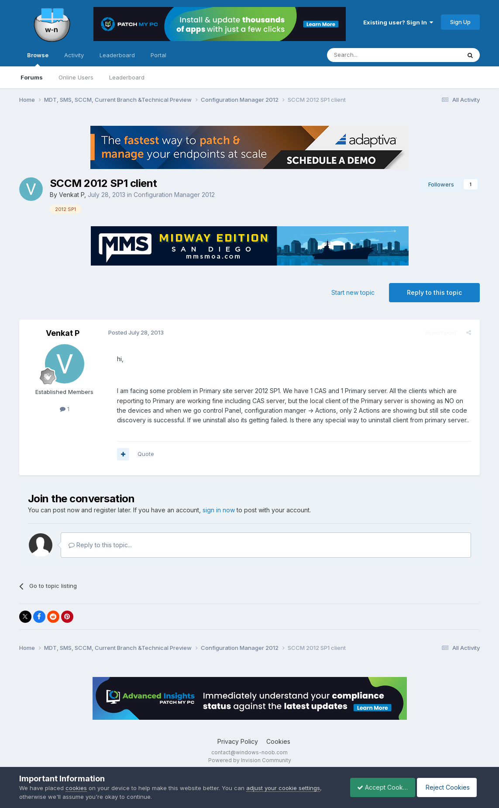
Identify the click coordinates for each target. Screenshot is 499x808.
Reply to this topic (434, 292)
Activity (74, 55)
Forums (32, 77)
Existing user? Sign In (398, 22)
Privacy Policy (237, 741)
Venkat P (71, 194)
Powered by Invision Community (249, 760)
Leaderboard (127, 77)
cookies (76, 787)
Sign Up (460, 21)
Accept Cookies (378, 787)
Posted (134, 332)
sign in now (219, 510)
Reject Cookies (448, 787)
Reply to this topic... (100, 545)
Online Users (76, 77)
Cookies (278, 741)
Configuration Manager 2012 (174, 194)
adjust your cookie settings (283, 787)
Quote (144, 453)
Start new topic (353, 292)
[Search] (371, 55)
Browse (37, 59)
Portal (158, 55)
